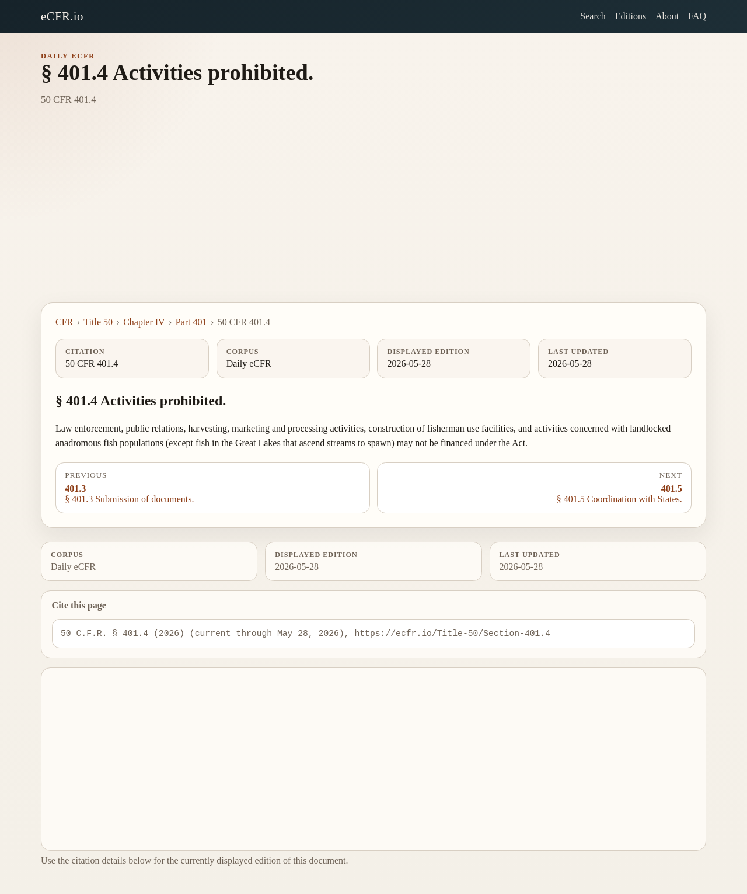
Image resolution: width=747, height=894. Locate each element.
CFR (64, 322)
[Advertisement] (373, 215)
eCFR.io (62, 16)
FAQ (697, 16)
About (667, 16)
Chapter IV (144, 322)
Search (593, 16)
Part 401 (191, 322)
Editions (630, 16)
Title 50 (98, 322)
